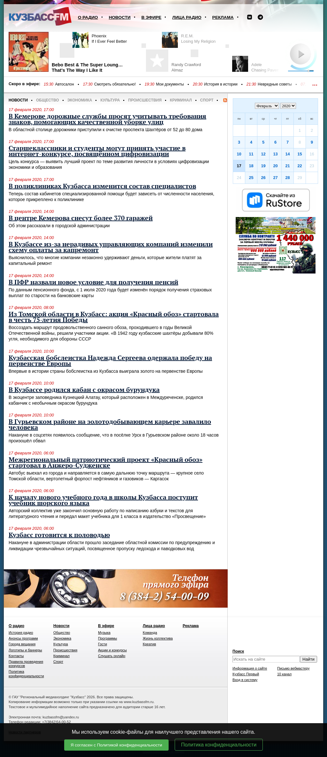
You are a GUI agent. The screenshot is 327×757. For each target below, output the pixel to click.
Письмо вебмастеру (293, 668)
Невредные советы (275, 84)
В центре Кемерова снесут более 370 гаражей (81, 218)
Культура (110, 100)
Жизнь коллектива (158, 638)
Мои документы (170, 84)
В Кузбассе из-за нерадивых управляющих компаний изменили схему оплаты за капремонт (111, 247)
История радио (21, 632)
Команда (150, 632)
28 (287, 177)
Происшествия (145, 100)
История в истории (220, 84)
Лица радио (186, 17)
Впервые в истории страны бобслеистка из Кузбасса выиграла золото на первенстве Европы (106, 371)
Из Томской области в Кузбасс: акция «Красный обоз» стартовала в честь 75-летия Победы (114, 317)
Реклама (223, 17)
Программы (107, 638)
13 (275, 154)
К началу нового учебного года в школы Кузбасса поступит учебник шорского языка (103, 500)
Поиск (238, 651)
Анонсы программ (23, 638)
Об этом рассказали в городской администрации (59, 225)
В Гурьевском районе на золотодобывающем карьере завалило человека (110, 424)
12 (263, 154)
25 (251, 177)
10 (239, 154)
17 (239, 165)
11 (251, 154)
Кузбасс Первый (245, 674)
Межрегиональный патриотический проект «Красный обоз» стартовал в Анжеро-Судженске (105, 462)
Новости (120, 17)
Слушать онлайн (111, 656)
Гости (102, 644)
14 (287, 154)
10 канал (284, 674)
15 (299, 154)
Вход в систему (244, 680)
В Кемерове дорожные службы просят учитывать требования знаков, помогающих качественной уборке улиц (107, 119)
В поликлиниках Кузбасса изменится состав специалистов (102, 186)
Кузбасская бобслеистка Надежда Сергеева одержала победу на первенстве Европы (110, 361)
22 (299, 165)
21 (287, 165)
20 (275, 165)
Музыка (104, 632)
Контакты (16, 656)
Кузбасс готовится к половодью (59, 535)
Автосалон (64, 84)
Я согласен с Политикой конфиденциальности (116, 745)
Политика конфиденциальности (218, 744)
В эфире (151, 17)
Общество (47, 100)
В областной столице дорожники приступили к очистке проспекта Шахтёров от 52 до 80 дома (105, 129)
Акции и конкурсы (112, 650)
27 (275, 177)
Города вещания (22, 644)
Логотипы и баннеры (25, 650)
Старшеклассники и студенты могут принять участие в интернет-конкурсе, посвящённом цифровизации (97, 151)
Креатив (149, 644)
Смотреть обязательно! (115, 84)
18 (251, 165)
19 (263, 165)
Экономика (79, 100)
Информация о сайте (249, 668)
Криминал (181, 100)
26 (263, 177)
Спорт (207, 100)
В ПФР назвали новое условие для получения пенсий (93, 282)
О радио (88, 17)
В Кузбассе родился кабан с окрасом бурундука (84, 390)
